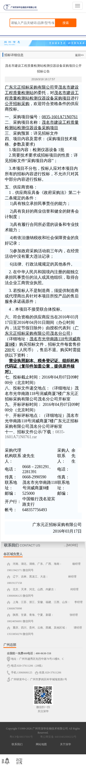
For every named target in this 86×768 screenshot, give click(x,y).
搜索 (66, 23)
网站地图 (41, 744)
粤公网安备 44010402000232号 (57, 736)
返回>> (79, 55)
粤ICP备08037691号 (21, 736)
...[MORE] (71, 545)
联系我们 (17, 744)
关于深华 (65, 744)
